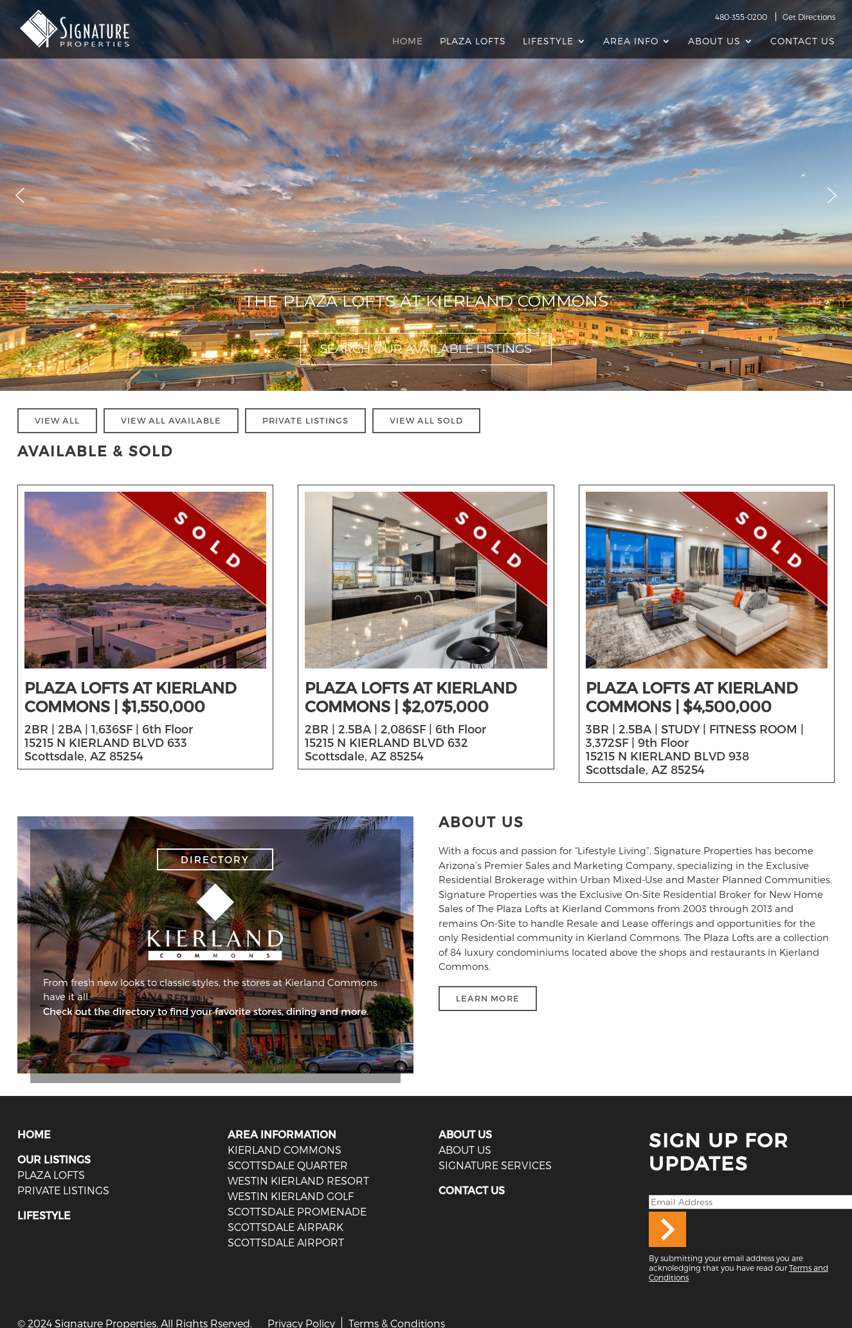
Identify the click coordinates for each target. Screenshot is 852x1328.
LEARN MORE (488, 998)
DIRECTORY (215, 859)
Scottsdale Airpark (285, 1227)
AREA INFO (630, 41)
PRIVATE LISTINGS (305, 420)
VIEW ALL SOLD (426, 420)
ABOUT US (465, 1134)
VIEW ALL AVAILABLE (171, 420)
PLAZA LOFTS (51, 1175)
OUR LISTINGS (54, 1159)
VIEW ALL (57, 420)
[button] (20, 195)
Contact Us (802, 41)
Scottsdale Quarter (288, 1165)
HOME (34, 1134)
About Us (714, 41)
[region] (426, 195)
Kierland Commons (284, 1150)
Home (407, 41)
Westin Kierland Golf (291, 1196)
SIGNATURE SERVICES (495, 1165)
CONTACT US (472, 1190)
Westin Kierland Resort (298, 1180)
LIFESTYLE (44, 1215)
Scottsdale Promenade (297, 1211)
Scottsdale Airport (286, 1242)
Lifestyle (548, 41)
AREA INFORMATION (282, 1134)
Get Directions (809, 16)
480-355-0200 (741, 16)
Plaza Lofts (473, 41)
